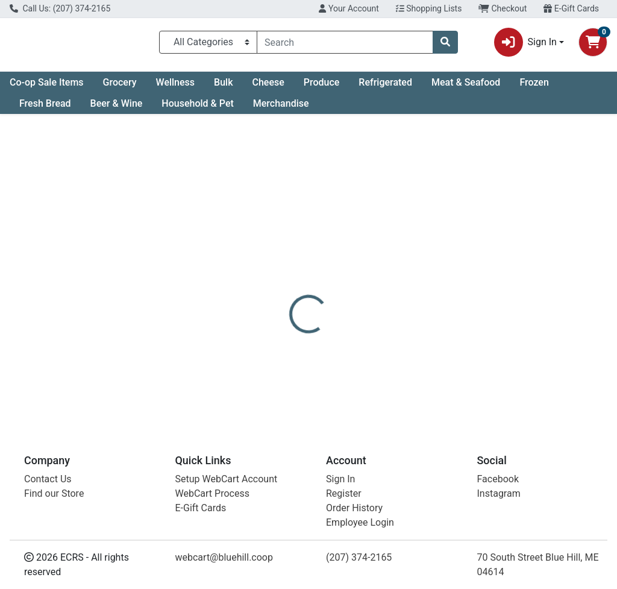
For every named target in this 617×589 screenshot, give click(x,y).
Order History (354, 508)
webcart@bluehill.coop (224, 557)
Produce (322, 87)
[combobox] (345, 44)
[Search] (345, 44)
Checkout (502, 8)
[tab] (289, 273)
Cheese (268, 87)
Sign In (340, 479)
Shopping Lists (429, 8)
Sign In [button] (525, 44)
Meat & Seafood (465, 87)
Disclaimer (397, 274)
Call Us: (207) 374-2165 (60, 8)
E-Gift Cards (571, 8)
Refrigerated (385, 87)
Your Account (348, 8)
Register (344, 493)
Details (290, 274)
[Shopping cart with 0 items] (592, 44)
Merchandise (281, 108)
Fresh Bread (45, 108)
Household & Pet (197, 108)
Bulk (223, 87)
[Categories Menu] (208, 44)
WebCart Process (212, 493)
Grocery (120, 87)
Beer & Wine (116, 108)
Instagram (499, 493)
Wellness (175, 87)
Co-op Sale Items (47, 87)
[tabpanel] (437, 351)
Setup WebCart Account (226, 479)
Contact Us (48, 479)
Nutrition (339, 274)
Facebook (498, 479)
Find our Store (54, 493)
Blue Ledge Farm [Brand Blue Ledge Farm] (411, 359)
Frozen (533, 87)
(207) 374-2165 (359, 557)
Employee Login (360, 522)
